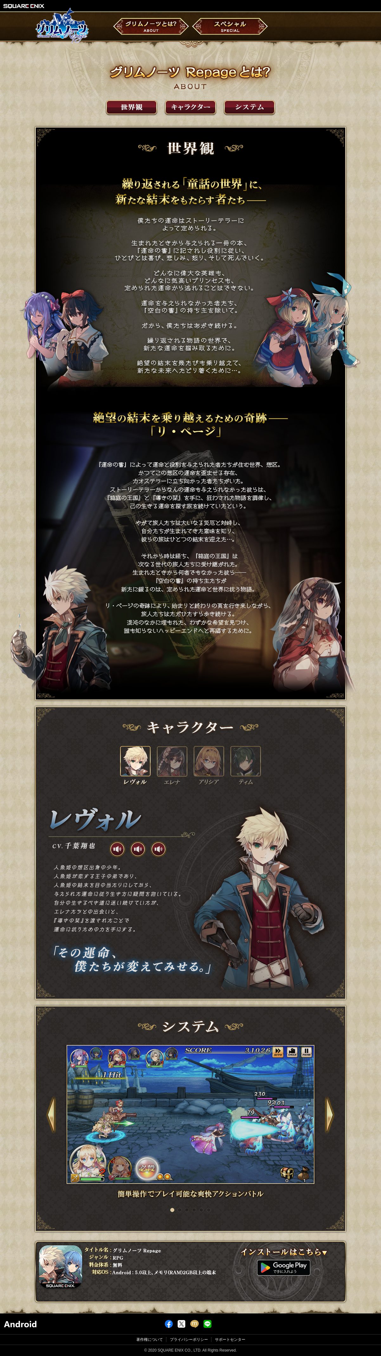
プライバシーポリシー (189, 1339)
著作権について (149, 1339)
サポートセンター (230, 1339)
